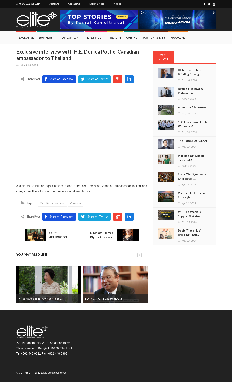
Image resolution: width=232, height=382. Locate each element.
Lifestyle (94, 37)
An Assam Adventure (192, 107)
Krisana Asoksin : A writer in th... (40, 298)
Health (115, 37)
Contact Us (74, 3)
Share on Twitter (94, 217)
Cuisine (131, 37)
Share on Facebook (59, 217)
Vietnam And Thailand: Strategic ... (193, 195)
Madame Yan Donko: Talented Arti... (191, 158)
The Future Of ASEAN (192, 141)
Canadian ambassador (52, 203)
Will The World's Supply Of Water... (190, 214)
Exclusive (26, 37)
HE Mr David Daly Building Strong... (189, 72)
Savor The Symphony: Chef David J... (192, 176)
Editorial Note (96, 3)
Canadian (75, 203)
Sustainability (153, 37)
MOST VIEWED (164, 57)
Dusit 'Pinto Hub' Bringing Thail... (189, 233)
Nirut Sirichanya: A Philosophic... (190, 91)
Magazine (177, 37)
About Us (54, 3)
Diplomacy (70, 37)
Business (46, 37)
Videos (117, 3)
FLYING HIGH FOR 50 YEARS (103, 298)
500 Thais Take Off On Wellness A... (193, 124)
